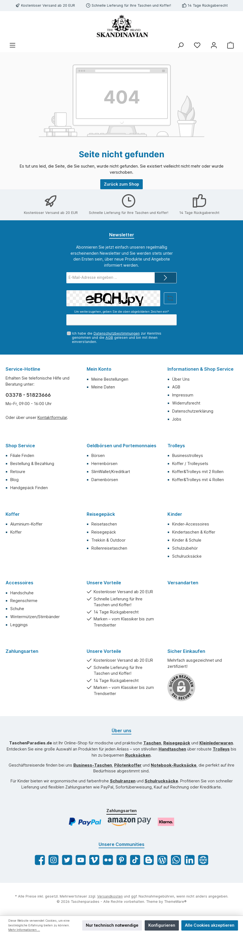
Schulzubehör (185, 548)
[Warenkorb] (230, 45)
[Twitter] (67, 860)
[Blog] (162, 860)
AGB (109, 337)
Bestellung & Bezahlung (32, 463)
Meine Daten (103, 387)
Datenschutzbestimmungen (117, 333)
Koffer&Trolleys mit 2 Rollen (198, 471)
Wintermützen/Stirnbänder (35, 616)
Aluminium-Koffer (26, 524)
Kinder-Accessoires (190, 524)
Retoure (17, 471)
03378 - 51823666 (28, 395)
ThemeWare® (175, 901)
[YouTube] (80, 860)
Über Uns (181, 379)
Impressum (182, 395)
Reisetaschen (104, 524)
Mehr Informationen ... (24, 930)
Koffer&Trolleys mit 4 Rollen (198, 479)
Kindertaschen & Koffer (193, 532)
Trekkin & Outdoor (108, 540)
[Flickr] (108, 860)
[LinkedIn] (189, 860)
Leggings (19, 624)
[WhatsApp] (176, 860)
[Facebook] (40, 860)
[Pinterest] (121, 860)
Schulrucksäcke (187, 556)
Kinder (174, 514)
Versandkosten (110, 896)
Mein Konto (99, 369)
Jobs (176, 419)
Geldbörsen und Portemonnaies (121, 445)
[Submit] (165, 277)
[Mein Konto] (214, 45)
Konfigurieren (161, 925)
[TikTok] (135, 860)
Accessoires (19, 582)
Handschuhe (22, 592)
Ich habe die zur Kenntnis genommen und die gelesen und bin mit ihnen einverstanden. (116, 337)
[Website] (203, 860)
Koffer (13, 514)
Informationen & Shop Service (200, 369)
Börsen (98, 455)
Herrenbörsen (104, 463)
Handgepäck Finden (29, 487)
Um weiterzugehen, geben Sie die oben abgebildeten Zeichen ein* (121, 312)
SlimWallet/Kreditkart (110, 471)
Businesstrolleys (187, 455)
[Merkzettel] (197, 45)
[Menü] (12, 45)
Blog (14, 479)
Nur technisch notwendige (112, 925)
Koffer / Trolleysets (190, 463)
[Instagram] (53, 860)
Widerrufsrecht (186, 403)
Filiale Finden (22, 455)
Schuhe (17, 608)
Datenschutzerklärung (192, 411)
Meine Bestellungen (109, 379)
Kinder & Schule (186, 540)
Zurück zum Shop (121, 184)
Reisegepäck (101, 514)
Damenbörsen (104, 479)
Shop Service (20, 445)
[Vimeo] (94, 860)
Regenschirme (23, 600)
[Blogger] (148, 860)
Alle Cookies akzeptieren (209, 925)
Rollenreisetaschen (109, 548)
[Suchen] (180, 45)
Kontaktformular (52, 417)
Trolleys (176, 445)
